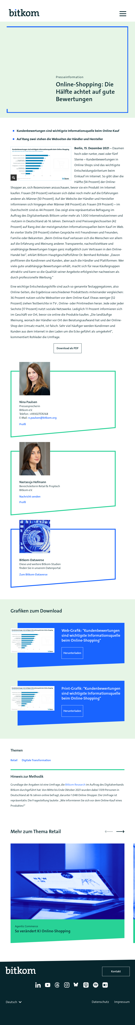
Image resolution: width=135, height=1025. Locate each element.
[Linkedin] (38, 988)
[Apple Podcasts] (86, 988)
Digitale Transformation (36, 760)
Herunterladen (72, 653)
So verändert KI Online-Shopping (42, 931)
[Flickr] (105, 988)
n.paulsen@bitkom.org (42, 418)
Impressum (122, 1002)
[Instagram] (67, 988)
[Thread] (57, 988)
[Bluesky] (77, 988)
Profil (22, 424)
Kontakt (116, 971)
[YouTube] (48, 988)
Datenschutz (100, 1002)
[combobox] (14, 1002)
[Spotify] (96, 988)
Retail (14, 760)
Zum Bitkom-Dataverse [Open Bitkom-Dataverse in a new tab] (33, 574)
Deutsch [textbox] (11, 1002)
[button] (120, 831)
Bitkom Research (75, 784)
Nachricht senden (29, 496)
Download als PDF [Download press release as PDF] (68, 348)
